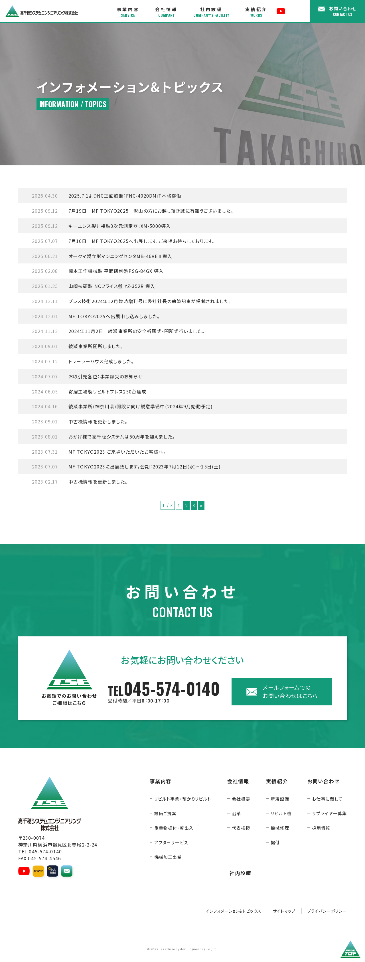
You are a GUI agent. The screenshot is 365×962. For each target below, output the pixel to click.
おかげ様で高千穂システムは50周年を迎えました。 (103, 436)
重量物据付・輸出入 (174, 828)
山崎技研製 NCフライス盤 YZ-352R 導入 (93, 286)
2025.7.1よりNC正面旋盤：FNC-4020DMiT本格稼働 (106, 195)
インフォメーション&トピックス (233, 911)
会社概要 (241, 799)
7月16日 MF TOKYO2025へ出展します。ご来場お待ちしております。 (123, 241)
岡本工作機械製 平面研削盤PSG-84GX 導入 (98, 270)
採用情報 (321, 828)
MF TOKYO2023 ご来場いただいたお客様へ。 (99, 451)
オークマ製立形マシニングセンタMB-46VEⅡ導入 (102, 256)
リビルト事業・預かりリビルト (182, 799)
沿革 (236, 813)
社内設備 (211, 12)
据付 (275, 842)
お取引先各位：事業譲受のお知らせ (87, 376)
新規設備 (280, 799)
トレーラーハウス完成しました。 (83, 361)
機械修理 (280, 828)
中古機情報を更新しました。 (80, 421)
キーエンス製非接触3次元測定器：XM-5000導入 (101, 225)
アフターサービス (171, 842)
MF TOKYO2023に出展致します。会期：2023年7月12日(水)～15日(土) (126, 466)
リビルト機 (281, 813)
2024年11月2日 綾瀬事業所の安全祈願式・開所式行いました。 (118, 331)
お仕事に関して (327, 799)
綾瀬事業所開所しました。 (77, 346)
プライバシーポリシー (327, 911)
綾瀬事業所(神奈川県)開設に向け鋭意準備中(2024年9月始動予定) (122, 406)
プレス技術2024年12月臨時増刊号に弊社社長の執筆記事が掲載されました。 (131, 301)
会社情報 (166, 12)
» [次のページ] (201, 505)
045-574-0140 (164, 691)
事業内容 (128, 12)
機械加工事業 (168, 857)
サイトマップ (284, 911)
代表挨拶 (241, 828)
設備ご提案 (165, 813)
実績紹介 (256, 12)
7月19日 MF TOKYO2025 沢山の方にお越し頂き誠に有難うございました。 (132, 210)
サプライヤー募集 (329, 813)
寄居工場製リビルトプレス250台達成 (89, 391)
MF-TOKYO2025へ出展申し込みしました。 (96, 316)
